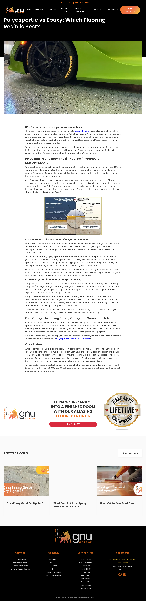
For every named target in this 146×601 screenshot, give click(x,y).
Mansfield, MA (85, 569)
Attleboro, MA (85, 559)
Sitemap (92, 597)
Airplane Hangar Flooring (20, 569)
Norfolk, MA (85, 578)
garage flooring (82, 131)
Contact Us (113, 10)
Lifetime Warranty (54, 572)
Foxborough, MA (85, 562)
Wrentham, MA (85, 585)
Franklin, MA (85, 566)
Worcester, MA (85, 588)
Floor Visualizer (80, 10)
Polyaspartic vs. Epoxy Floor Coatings (73, 339)
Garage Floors (20, 559)
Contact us (53, 559)
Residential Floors (20, 562)
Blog (53, 569)
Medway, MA (85, 572)
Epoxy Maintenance (53, 575)
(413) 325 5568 (73, 424)
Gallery (54, 566)
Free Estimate (130, 10)
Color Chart (53, 562)
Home (28, 10)
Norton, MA (85, 582)
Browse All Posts (130, 453)
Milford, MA (85, 575)
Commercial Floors (20, 566)
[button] (40, 10)
